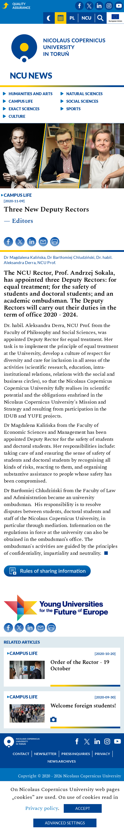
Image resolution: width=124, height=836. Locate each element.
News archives (62, 761)
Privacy (102, 754)
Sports (73, 108)
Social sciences (82, 101)
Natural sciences (84, 93)
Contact (21, 754)
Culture (17, 116)
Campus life (21, 101)
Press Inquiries (75, 754)
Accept (82, 808)
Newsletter (45, 754)
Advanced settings (65, 823)
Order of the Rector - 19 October (79, 665)
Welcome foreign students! (83, 706)
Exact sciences (24, 108)
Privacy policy (41, 808)
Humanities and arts (30, 93)
